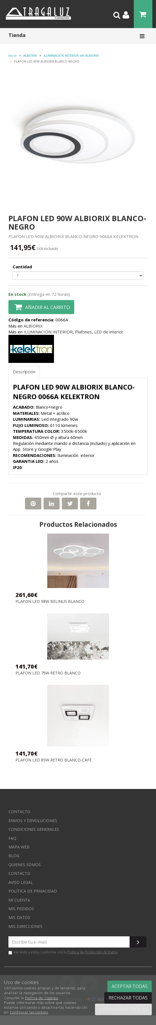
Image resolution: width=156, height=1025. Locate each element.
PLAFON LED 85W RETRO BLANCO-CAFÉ (53, 760)
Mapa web (19, 847)
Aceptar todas (130, 986)
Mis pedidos (21, 908)
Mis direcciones (25, 926)
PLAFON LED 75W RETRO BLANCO (48, 673)
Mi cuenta (19, 900)
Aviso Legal (20, 882)
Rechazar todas (128, 998)
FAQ (12, 838)
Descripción (24, 371)
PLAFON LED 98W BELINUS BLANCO (49, 601)
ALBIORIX (33, 326)
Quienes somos (24, 864)
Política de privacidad (32, 891)
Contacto (19, 811)
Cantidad (22, 266)
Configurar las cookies (29, 1012)
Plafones (83, 332)
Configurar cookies (123, 1009)
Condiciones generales (33, 829)
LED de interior (108, 332)
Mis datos (19, 917)
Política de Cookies (41, 998)
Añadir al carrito (41, 307)
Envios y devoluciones (32, 820)
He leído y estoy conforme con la (62, 952)
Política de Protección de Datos (92, 952)
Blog (13, 855)
